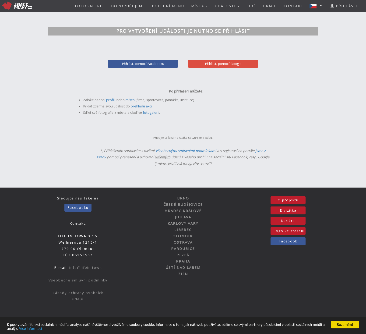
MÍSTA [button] (199, 6)
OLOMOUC (183, 236)
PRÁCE (269, 6)
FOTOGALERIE (89, 6)
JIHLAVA (183, 217)
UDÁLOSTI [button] (227, 6)
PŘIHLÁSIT (344, 6)
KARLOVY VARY (183, 223)
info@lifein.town (85, 267)
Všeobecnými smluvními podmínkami (185, 150)
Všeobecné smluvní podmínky (78, 280)
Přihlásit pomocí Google (223, 63)
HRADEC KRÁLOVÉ (183, 210)
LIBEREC (183, 229)
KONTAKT (293, 6)
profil (110, 99)
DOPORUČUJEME (128, 6)
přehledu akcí (141, 106)
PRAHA (183, 261)
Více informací (30, 328)
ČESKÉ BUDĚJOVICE (183, 204)
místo (130, 99)
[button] (317, 6)
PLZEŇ (183, 254)
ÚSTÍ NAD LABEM (183, 267)
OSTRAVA (183, 242)
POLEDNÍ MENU (168, 6)
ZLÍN (183, 273)
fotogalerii (151, 112)
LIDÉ (251, 6)
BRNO (183, 198)
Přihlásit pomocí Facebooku (143, 63)
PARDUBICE (183, 248)
